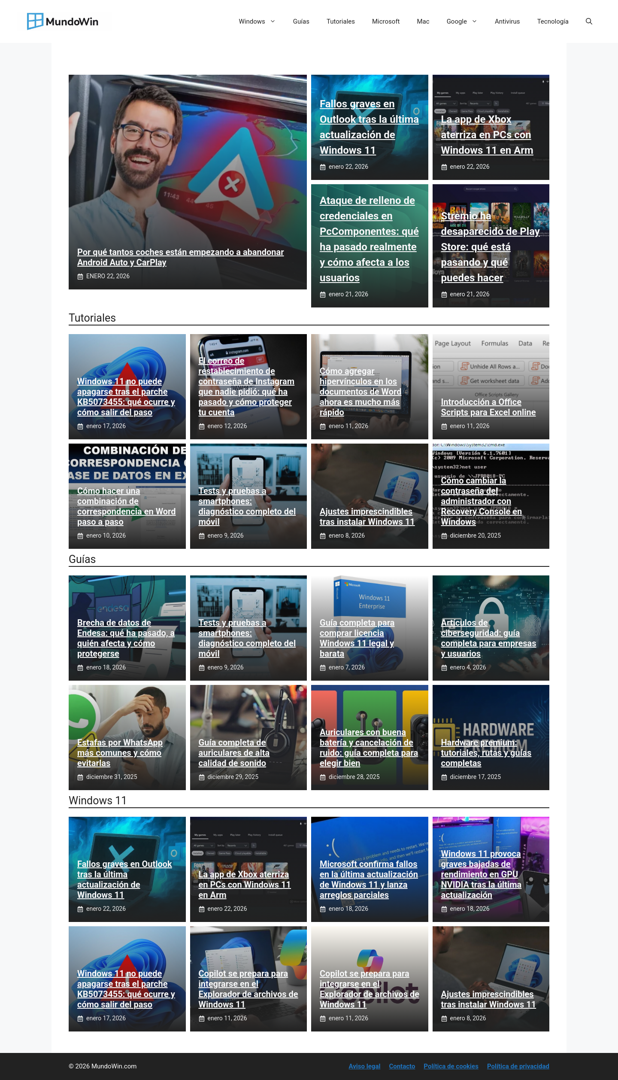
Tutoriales (341, 21)
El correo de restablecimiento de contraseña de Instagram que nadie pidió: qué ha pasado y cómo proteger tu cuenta (247, 386)
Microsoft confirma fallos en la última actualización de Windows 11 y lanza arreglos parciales (369, 879)
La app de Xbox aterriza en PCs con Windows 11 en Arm (487, 134)
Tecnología (553, 21)
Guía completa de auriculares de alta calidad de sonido (234, 752)
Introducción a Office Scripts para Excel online (488, 407)
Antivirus (507, 21)
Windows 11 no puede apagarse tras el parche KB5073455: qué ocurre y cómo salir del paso (126, 396)
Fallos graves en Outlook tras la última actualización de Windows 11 (124, 879)
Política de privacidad (518, 1066)
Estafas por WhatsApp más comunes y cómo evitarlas (120, 752)
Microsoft (386, 21)
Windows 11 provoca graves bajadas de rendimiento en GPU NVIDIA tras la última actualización (481, 874)
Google (466, 21)
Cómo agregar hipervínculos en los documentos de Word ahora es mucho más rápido (360, 391)
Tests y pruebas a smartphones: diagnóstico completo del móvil (247, 506)
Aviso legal (365, 1066)
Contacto (402, 1066)
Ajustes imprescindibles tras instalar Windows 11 (367, 516)
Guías (301, 21)
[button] (589, 21)
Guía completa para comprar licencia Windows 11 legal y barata (357, 638)
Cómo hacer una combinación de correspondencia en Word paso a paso (126, 506)
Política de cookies (451, 1066)
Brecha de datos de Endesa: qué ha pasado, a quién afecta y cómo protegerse (126, 638)
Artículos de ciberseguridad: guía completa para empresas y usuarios (488, 638)
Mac (423, 21)
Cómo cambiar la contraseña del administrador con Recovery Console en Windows (481, 501)
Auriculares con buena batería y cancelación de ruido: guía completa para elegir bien (369, 747)
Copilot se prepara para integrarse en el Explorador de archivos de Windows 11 (248, 989)
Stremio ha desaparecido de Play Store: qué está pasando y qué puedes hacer (490, 247)
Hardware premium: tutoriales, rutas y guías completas (486, 752)
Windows (262, 21)
